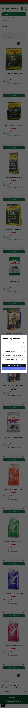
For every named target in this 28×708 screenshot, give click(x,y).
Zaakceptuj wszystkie (14, 368)
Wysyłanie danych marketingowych (13, 355)
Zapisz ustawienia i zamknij (14, 365)
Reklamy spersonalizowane (11, 359)
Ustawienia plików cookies (12, 339)
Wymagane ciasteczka (10, 342)
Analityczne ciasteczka (10, 351)
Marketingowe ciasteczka (11, 347)
